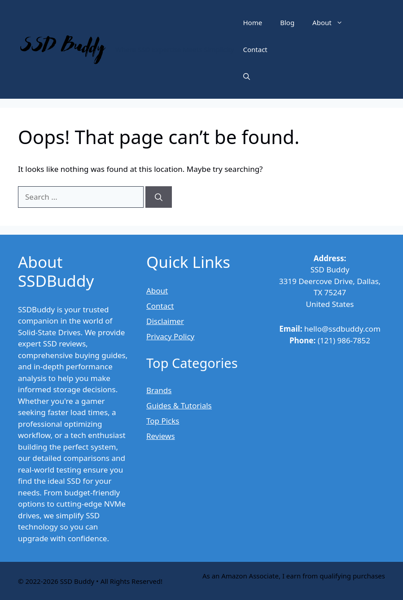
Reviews (160, 436)
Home (253, 22)
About (332, 22)
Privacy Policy (170, 336)
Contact (255, 49)
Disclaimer (165, 321)
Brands (158, 390)
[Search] (158, 197)
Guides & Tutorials (179, 405)
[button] (246, 76)
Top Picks (162, 421)
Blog (287, 22)
